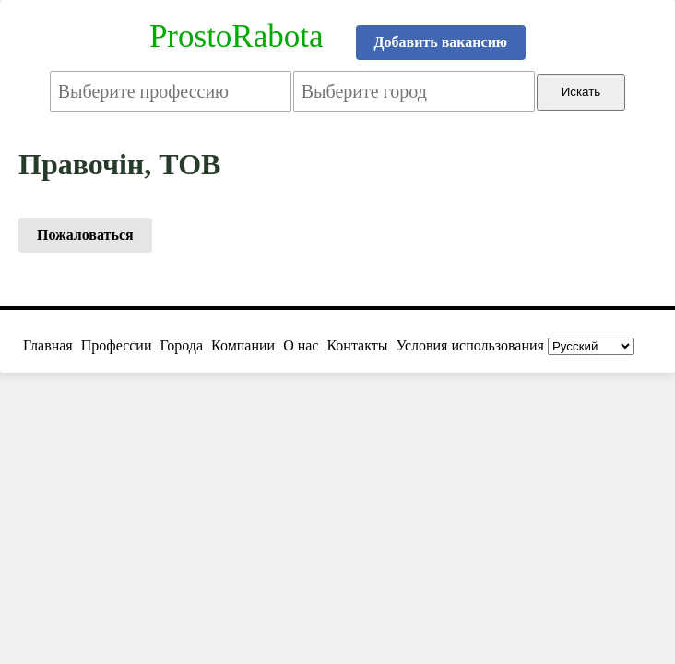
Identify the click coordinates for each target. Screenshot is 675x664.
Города (181, 345)
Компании (243, 345)
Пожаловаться (85, 235)
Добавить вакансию (441, 42)
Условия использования (470, 345)
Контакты (356, 345)
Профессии (116, 345)
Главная (48, 345)
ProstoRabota (236, 36)
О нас (300, 345)
